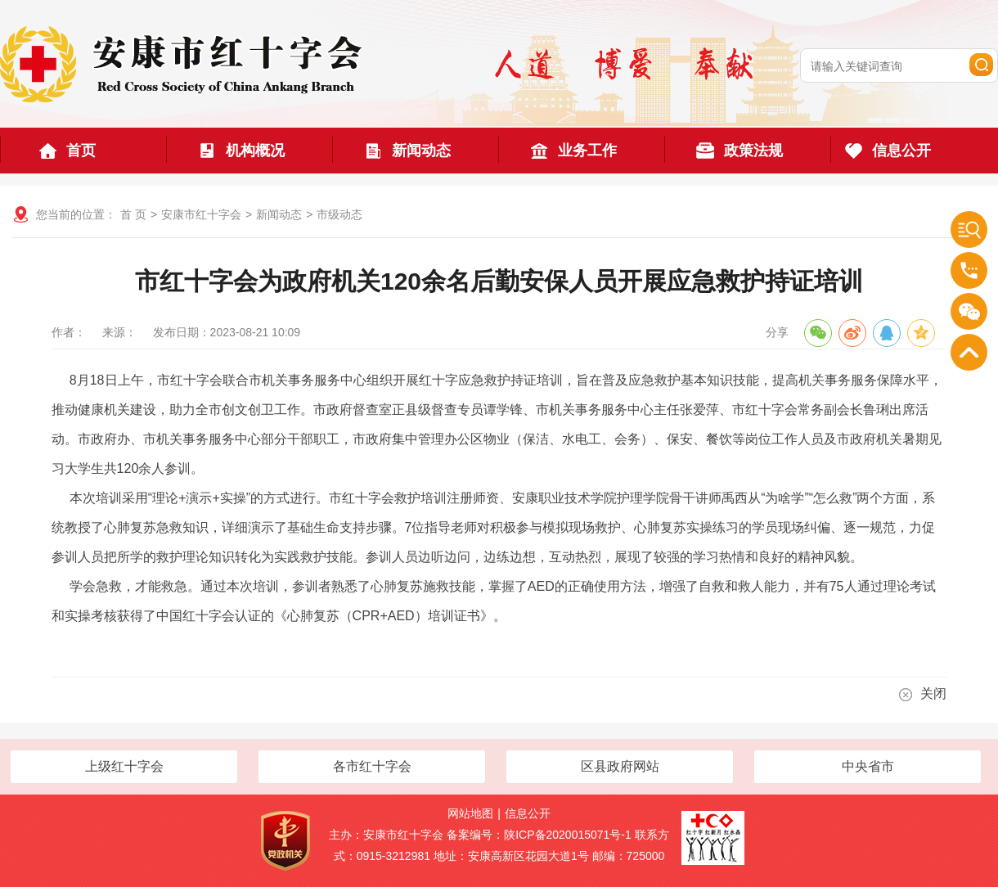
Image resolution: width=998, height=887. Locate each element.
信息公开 (528, 813)
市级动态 (339, 214)
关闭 (922, 694)
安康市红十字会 (201, 214)
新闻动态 (279, 214)
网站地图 (470, 813)
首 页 (133, 214)
